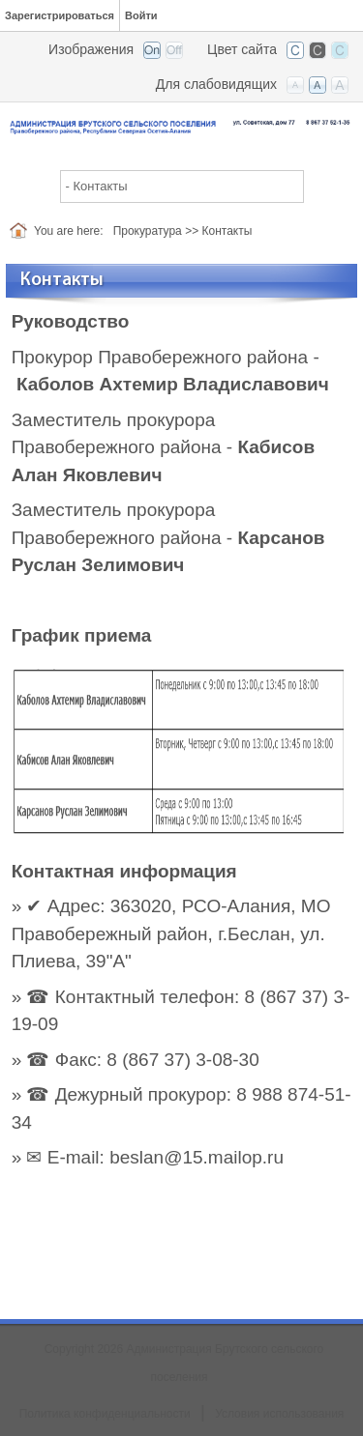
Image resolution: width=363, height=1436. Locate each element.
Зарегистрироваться (59, 15)
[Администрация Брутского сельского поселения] (181, 125)
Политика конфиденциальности (105, 1414)
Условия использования (279, 1414)
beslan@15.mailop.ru (196, 1157)
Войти (141, 15)
